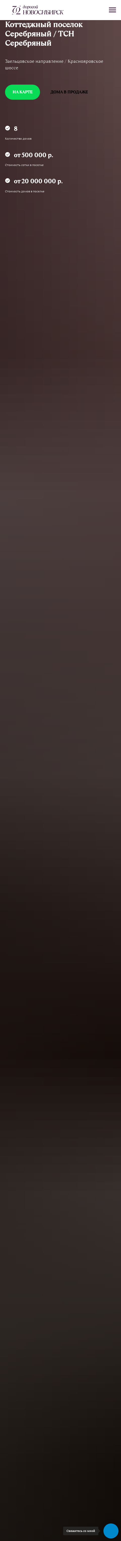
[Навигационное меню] (112, 10)
